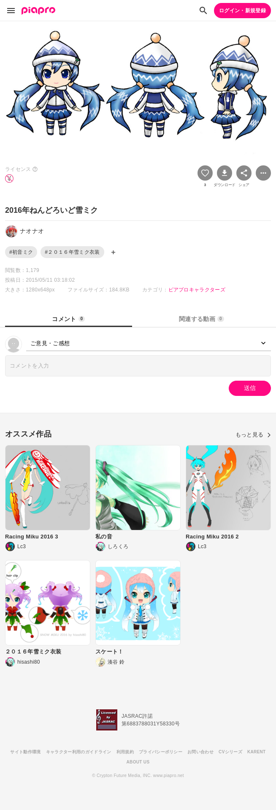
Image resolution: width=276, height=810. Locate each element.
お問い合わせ (200, 752)
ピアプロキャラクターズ (197, 290)
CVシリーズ (230, 752)
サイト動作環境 (25, 752)
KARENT (256, 752)
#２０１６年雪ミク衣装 (72, 252)
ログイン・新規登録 (242, 11)
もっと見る (253, 434)
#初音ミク (21, 252)
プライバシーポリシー (160, 752)
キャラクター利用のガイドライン (78, 752)
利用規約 (125, 752)
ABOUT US (138, 762)
